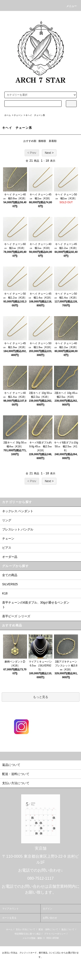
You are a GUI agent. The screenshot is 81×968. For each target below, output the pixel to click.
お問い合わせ (50, 917)
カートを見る (9, 917)
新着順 (53, 141)
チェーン (18, 115)
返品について (67, 929)
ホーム (7, 115)
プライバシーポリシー (55, 934)
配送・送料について (48, 929)
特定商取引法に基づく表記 (28, 934)
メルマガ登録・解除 (32, 938)
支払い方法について (25, 929)
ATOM (55, 938)
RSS (48, 938)
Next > (49, 152)
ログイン (47, 908)
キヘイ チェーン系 (35, 115)
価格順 (42, 141)
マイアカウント (10, 908)
